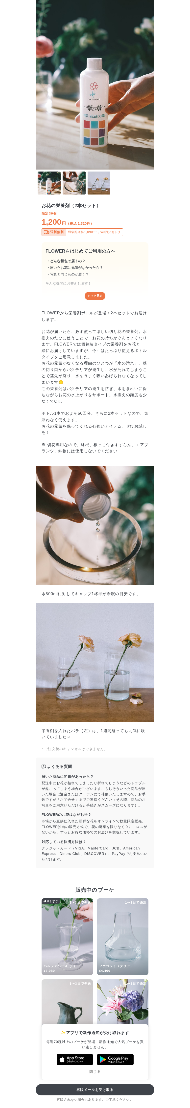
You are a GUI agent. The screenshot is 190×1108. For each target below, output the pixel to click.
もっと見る (95, 296)
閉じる (94, 1072)
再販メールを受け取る (95, 1090)
